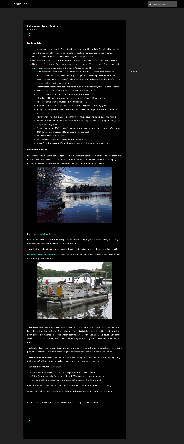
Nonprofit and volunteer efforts (41, 254)
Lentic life (19, 4)
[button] (28, 34)
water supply (81, 64)
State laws (36, 68)
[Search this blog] (164, 4)
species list (40, 234)
